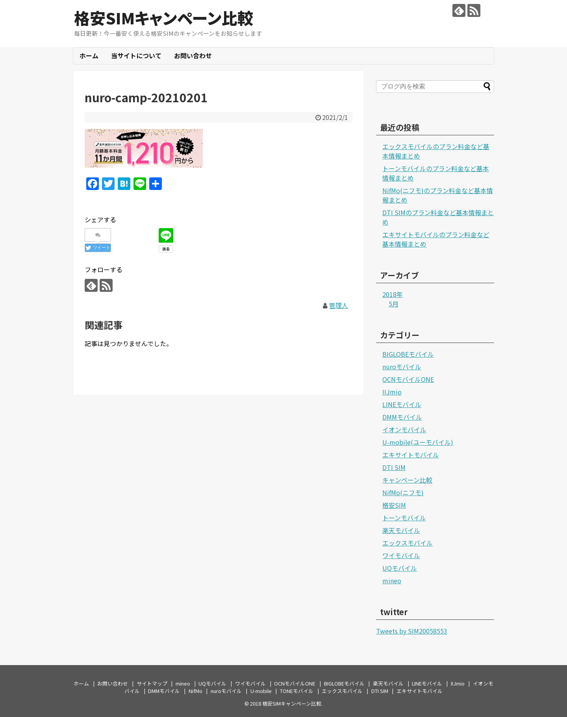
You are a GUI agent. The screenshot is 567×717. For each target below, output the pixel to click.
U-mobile (261, 691)
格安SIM (394, 505)
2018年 (392, 294)
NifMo (195, 691)
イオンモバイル (404, 429)
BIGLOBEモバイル (408, 354)
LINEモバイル (401, 404)
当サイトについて (136, 55)
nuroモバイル (401, 366)
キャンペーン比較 (407, 480)
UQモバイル (399, 568)
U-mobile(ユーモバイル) (417, 442)
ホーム (89, 55)
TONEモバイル (296, 691)
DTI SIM (394, 467)
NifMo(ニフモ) (403, 492)
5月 (393, 303)
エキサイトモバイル (410, 454)
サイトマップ (152, 683)
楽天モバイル (401, 530)
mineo (391, 580)
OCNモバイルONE (408, 379)
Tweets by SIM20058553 (411, 631)
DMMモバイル (402, 417)
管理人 (338, 305)
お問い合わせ (193, 55)
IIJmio (392, 391)
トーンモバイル (404, 517)
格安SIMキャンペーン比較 (163, 17)
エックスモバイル (407, 542)
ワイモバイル (401, 555)
